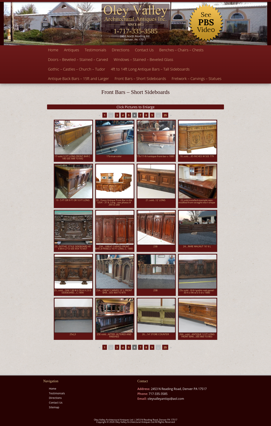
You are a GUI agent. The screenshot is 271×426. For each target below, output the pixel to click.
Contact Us (144, 49)
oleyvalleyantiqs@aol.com (166, 399)
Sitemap (54, 407)
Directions (120, 49)
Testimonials (95, 49)
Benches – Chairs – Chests (181, 49)
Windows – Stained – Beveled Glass (143, 59)
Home (53, 49)
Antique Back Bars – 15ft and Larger (78, 78)
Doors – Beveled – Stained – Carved (78, 59)
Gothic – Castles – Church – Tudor (76, 69)
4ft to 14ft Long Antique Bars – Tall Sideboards (150, 69)
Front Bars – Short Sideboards (140, 78)
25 (165, 115)
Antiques (71, 49)
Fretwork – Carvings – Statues (196, 78)
